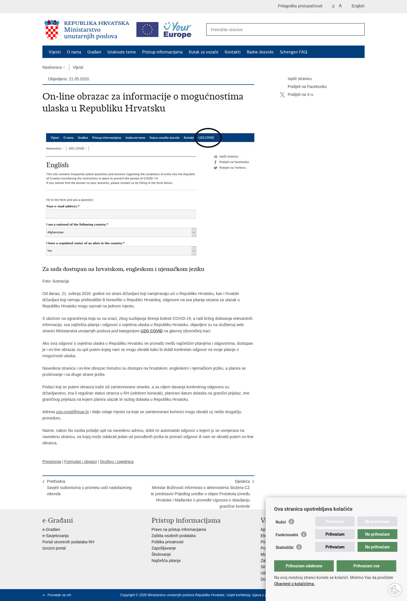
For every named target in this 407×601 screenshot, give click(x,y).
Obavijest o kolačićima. (294, 583)
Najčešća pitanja (166, 560)
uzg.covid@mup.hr (72, 412)
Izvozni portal (54, 548)
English (358, 6)
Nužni (281, 522)
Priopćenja (51, 461)
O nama (74, 52)
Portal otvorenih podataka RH (68, 542)
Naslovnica (52, 67)
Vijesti (55, 52)
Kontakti (233, 52)
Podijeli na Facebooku (303, 86)
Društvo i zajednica (116, 461)
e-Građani (51, 529)
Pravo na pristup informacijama (178, 529)
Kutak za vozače (203, 52)
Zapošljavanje (163, 548)
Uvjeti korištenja (238, 595)
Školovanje (161, 554)
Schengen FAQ (293, 52)
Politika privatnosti (167, 542)
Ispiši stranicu (296, 78)
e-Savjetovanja (55, 535)
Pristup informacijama (162, 52)
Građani (94, 52)
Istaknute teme (121, 52)
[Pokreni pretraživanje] (357, 30)
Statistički (284, 547)
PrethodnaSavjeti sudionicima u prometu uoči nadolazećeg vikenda (89, 487)
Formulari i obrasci (80, 461)
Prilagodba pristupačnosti (300, 6)
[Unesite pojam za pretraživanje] (279, 29)
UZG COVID (152, 331)
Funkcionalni (287, 535)
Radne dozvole (260, 52)
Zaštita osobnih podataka (173, 535)
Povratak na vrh (59, 595)
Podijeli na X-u (296, 94)
